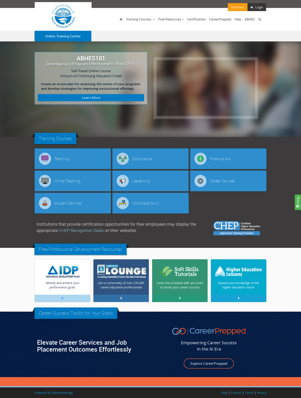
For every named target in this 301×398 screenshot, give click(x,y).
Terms (249, 393)
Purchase (237, 7)
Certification (196, 19)
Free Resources (169, 19)
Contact (236, 393)
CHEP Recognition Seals (81, 230)
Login (257, 7)
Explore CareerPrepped (208, 363)
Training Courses (139, 19)
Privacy (262, 393)
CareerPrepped (220, 19)
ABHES (250, 19)
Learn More (91, 97)
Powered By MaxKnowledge (53, 393)
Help (298, 202)
